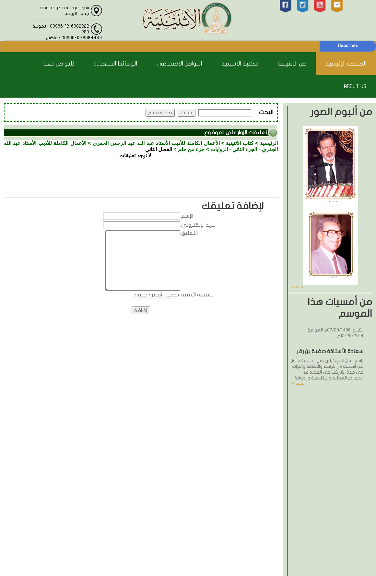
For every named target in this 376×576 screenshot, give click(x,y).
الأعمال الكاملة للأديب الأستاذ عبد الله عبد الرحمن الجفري (156, 143)
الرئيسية (269, 143)
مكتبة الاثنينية (239, 64)
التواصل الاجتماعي (179, 64)
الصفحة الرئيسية (345, 64)
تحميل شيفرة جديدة (156, 294)
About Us (355, 86)
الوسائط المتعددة (115, 64)
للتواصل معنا (58, 64)
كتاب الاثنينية (239, 143)
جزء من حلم (191, 149)
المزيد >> (298, 287)
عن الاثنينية (292, 64)
